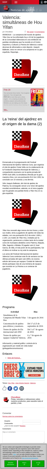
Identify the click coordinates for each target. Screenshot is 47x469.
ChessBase (15, 397)
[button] (16, 2)
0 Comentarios (40, 32)
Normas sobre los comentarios (12, 416)
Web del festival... (14, 358)
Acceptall (38, 463)
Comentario (6, 429)
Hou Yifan (11, 383)
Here (14, 454)
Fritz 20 (7, 90)
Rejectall (24, 463)
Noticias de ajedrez (23, 10)
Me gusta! (30, 32)
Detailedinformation (10, 463)
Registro (22, 426)
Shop (4, 2)
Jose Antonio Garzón (22, 383)
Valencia (33, 383)
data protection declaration (30, 458)
